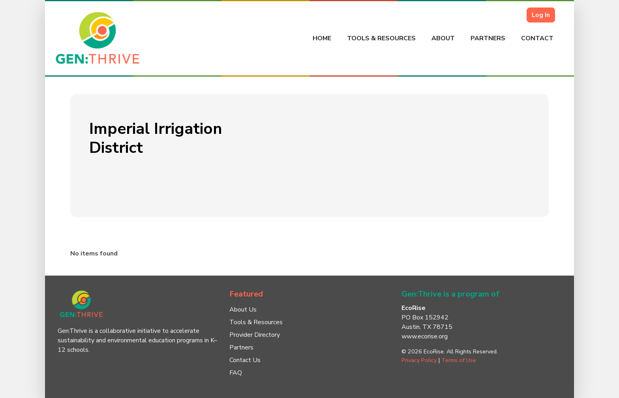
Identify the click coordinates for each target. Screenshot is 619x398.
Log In (541, 15)
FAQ (235, 372)
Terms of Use (458, 360)
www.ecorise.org (424, 336)
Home (322, 38)
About (443, 38)
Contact (537, 38)
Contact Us (245, 360)
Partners (488, 38)
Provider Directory (254, 334)
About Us (243, 309)
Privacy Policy (419, 360)
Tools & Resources (381, 38)
